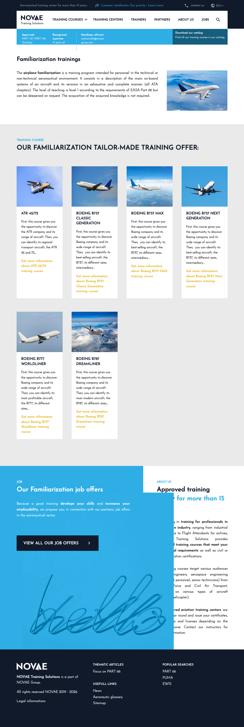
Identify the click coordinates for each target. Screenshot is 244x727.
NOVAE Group (28, 682)
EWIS (167, 684)
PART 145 (39, 38)
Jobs (205, 19)
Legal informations (31, 701)
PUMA (168, 678)
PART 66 (169, 671)
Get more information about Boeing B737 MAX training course (149, 271)
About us (186, 19)
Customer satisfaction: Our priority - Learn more (132, 5)
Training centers (108, 19)
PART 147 (27, 38)
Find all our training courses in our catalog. (200, 35)
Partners (162, 19)
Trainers (138, 19)
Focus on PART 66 (106, 671)
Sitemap (99, 703)
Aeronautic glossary (108, 697)
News (97, 691)
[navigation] (217, 6)
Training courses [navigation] (69, 19)
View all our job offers (57, 543)
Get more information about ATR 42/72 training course (37, 266)
